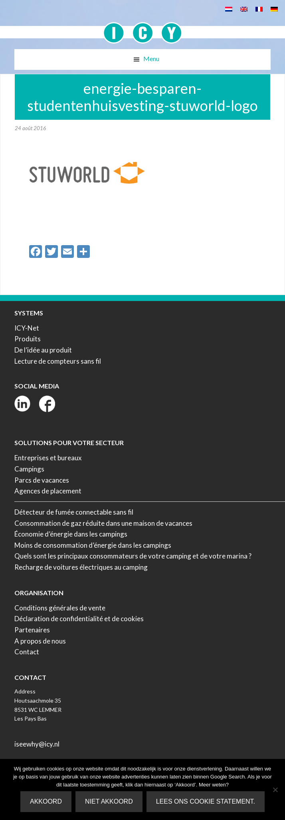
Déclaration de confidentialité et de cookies (79, 618)
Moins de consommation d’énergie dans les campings (92, 545)
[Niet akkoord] (275, 790)
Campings (29, 469)
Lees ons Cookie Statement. (205, 801)
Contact (26, 652)
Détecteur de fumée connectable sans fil (73, 512)
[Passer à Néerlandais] (228, 8)
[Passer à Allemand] (274, 8)
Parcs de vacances (41, 480)
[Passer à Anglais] (243, 8)
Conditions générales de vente (59, 608)
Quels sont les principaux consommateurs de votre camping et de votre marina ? (132, 556)
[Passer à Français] (259, 8)
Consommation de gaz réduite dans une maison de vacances (103, 523)
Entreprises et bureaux (48, 458)
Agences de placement (47, 491)
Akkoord (46, 801)
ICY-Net (26, 328)
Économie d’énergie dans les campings (70, 534)
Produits (27, 339)
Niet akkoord (109, 801)
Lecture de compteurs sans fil (57, 361)
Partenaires (32, 630)
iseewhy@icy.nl (36, 744)
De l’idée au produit (43, 350)
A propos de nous (40, 641)
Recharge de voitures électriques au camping (81, 567)
